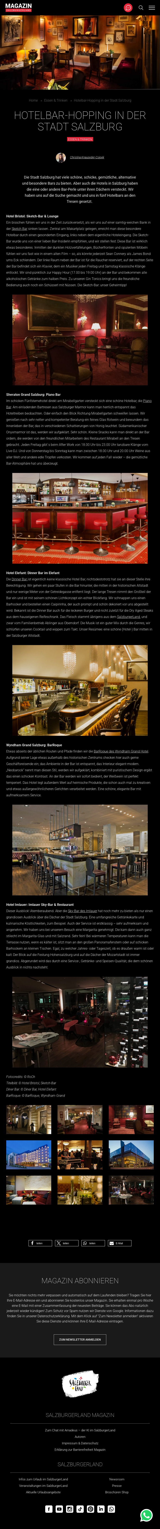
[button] (40, 1243)
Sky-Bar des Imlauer (82, 911)
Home (33, 100)
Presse (117, 1486)
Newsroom (116, 1479)
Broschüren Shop (117, 1492)
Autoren (80, 1437)
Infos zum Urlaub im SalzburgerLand (43, 1479)
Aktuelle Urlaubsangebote (43, 1492)
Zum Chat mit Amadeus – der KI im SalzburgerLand (80, 1430)
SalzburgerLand (128, 617)
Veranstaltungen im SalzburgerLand (43, 1486)
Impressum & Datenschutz (80, 1443)
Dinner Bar (20, 579)
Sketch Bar (19, 229)
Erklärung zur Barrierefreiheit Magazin (80, 1450)
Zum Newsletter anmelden (80, 1339)
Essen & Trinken (56, 100)
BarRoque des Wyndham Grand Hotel (121, 751)
